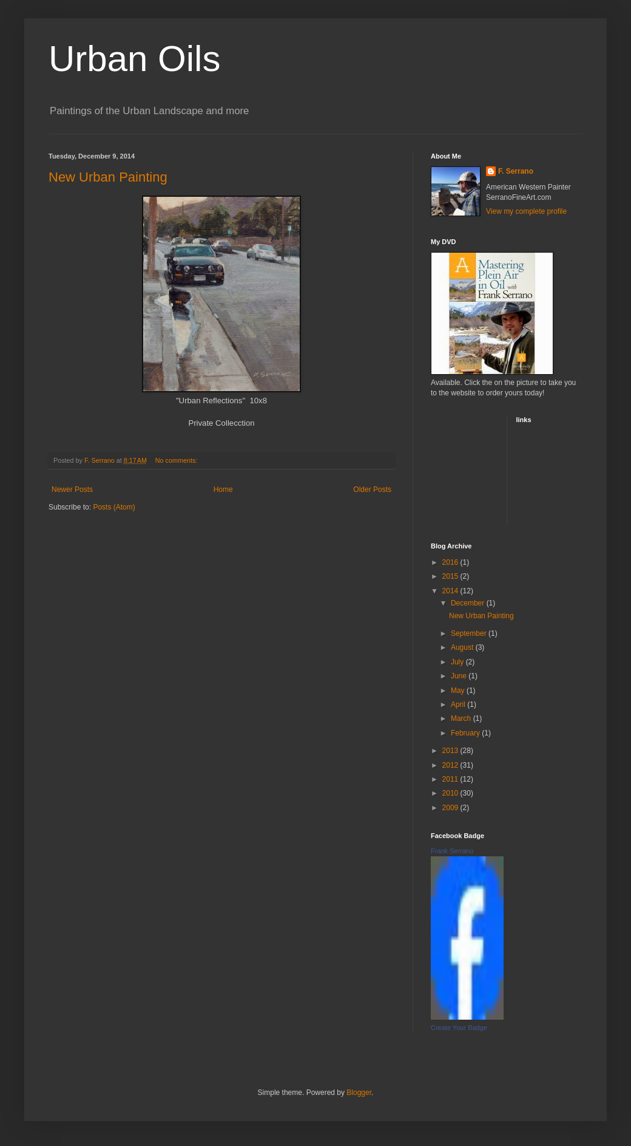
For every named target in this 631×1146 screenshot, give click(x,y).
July (458, 662)
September (469, 633)
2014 (451, 591)
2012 (451, 765)
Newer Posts (72, 489)
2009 (451, 807)
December (469, 603)
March (462, 718)
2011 (451, 779)
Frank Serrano (452, 850)
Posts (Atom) (114, 507)
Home (223, 489)
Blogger (358, 1092)
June (459, 676)
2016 (451, 562)
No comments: (177, 460)
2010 (451, 793)
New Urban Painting (108, 177)
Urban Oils (134, 58)
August (463, 647)
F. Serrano (515, 171)
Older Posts (372, 489)
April (459, 704)
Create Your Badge (459, 1027)
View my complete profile (526, 211)
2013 (451, 750)
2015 (451, 576)
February (466, 733)
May (459, 690)
